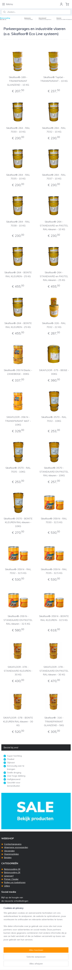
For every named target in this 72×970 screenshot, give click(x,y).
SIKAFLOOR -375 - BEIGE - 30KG (54, 372)
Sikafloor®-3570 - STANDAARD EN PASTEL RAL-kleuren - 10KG (54, 471)
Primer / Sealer (11, 879)
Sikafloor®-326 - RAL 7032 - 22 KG (54, 325)
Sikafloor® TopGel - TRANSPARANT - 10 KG (54, 79)
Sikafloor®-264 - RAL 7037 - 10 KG (54, 176)
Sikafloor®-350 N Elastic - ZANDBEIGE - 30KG (18, 372)
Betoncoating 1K (12, 869)
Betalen (8, 857)
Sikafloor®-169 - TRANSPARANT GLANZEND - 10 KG (18, 81)
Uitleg (7, 885)
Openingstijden (11, 854)
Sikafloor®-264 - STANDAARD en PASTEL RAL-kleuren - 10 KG (54, 225)
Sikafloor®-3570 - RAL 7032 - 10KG (54, 419)
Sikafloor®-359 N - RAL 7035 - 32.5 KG (54, 571)
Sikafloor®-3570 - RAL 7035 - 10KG (18, 469)
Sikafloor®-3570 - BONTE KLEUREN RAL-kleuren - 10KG (18, 522)
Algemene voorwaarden (16, 847)
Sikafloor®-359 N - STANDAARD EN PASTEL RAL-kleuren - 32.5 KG (18, 620)
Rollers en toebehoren (14, 882)
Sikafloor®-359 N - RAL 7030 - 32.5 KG (54, 520)
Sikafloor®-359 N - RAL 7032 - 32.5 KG (18, 571)
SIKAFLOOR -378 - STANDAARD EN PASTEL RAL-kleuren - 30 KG (54, 671)
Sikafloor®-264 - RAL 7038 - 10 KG (18, 223)
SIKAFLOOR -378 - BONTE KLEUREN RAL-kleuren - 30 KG (18, 721)
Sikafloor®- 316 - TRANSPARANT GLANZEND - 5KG (54, 721)
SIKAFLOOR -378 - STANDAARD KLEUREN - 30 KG (18, 671)
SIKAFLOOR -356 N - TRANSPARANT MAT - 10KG (18, 421)
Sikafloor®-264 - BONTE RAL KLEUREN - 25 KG (18, 274)
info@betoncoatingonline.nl (17, 941)
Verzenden (9, 850)
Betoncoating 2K (12, 872)
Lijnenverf (8, 875)
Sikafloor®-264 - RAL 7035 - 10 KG (18, 176)
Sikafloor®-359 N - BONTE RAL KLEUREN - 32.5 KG (54, 618)
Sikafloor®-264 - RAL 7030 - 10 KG (18, 129)
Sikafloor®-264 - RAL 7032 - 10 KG (54, 129)
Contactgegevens (12, 844)
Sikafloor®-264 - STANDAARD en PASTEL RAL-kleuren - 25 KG (54, 276)
